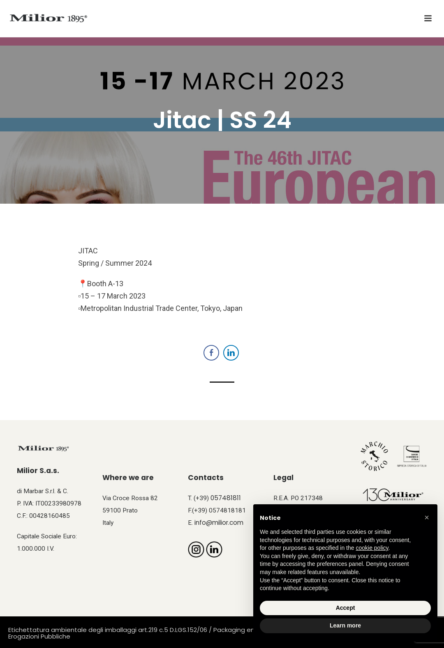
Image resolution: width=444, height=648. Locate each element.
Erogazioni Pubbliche (39, 636)
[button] (426, 517)
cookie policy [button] (372, 548)
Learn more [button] (345, 625)
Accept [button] (345, 607)
